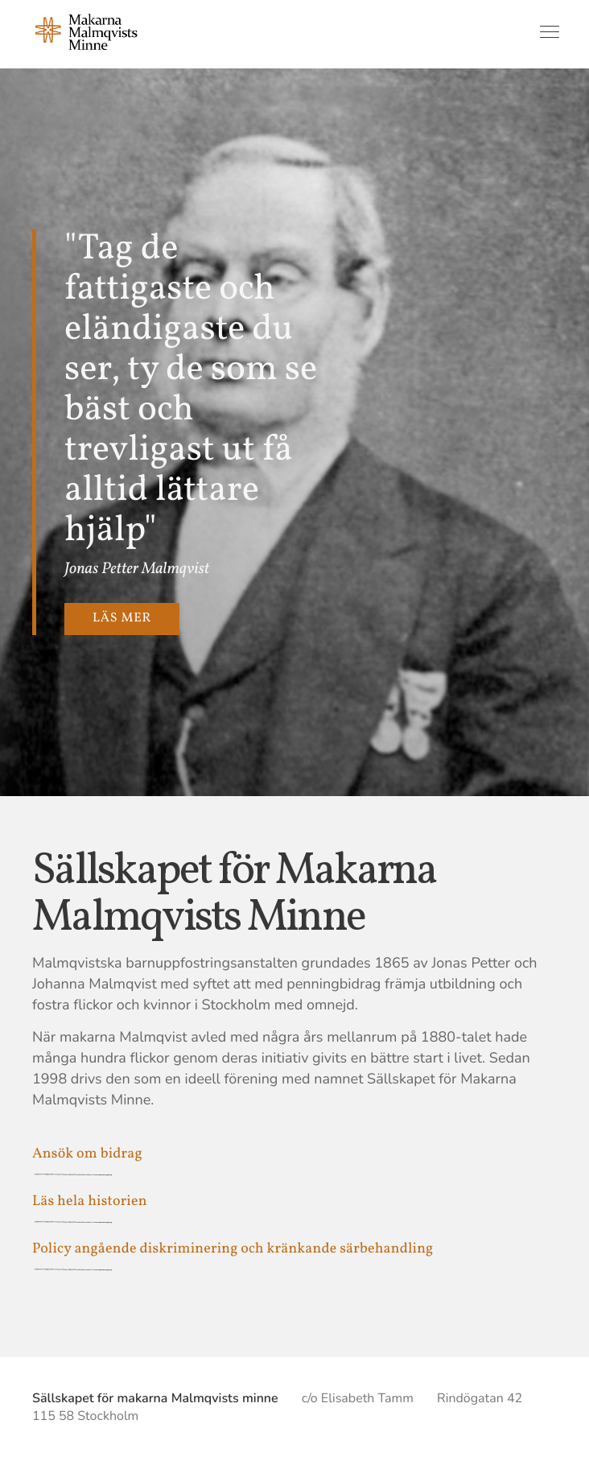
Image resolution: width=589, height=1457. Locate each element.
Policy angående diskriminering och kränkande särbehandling (232, 1249)
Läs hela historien (89, 1201)
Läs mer (122, 619)
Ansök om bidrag (87, 1154)
